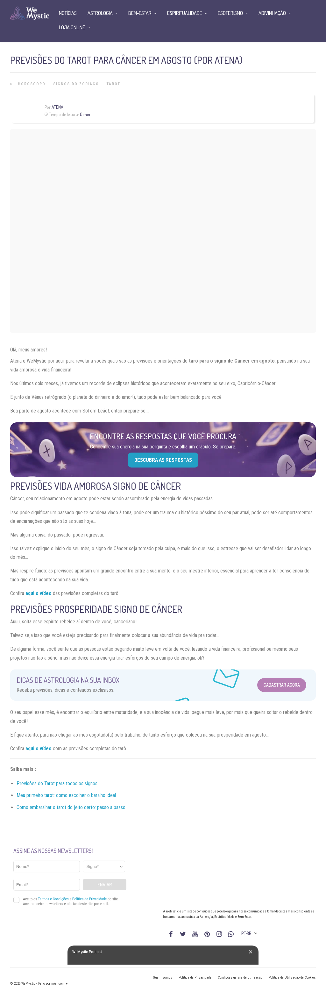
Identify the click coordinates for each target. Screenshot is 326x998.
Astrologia (100, 13)
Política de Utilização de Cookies (292, 977)
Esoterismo (230, 13)
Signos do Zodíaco (76, 84)
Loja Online (72, 27)
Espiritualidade (184, 13)
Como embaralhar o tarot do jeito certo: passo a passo (71, 807)
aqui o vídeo (38, 748)
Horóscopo (32, 84)
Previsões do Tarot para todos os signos (57, 783)
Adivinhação (272, 13)
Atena (57, 107)
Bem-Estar (140, 13)
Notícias (68, 13)
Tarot (113, 84)
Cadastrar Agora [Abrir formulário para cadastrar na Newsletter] (282, 685)
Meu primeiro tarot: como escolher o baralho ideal (66, 795)
